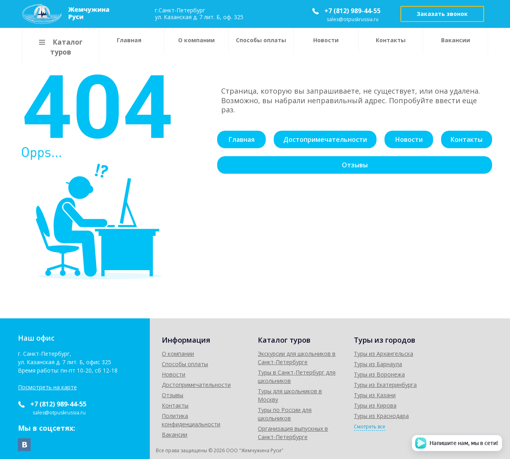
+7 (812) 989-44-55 (352, 10)
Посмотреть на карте (47, 387)
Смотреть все (416, 427)
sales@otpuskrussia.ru (353, 19)
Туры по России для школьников (335, 402)
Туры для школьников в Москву (334, 391)
